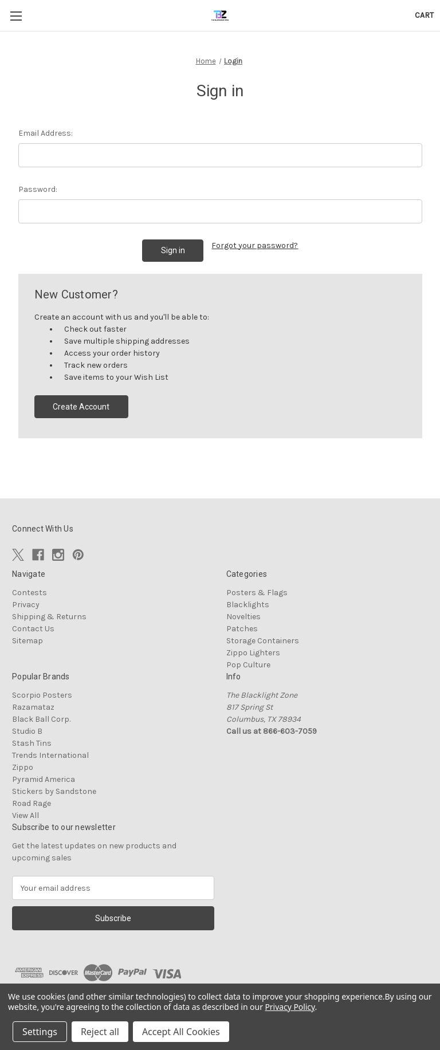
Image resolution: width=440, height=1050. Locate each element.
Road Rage (31, 803)
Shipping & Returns (49, 617)
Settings (39, 1031)
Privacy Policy (290, 1006)
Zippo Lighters (253, 653)
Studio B (27, 731)
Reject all (100, 1031)
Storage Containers (262, 641)
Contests (29, 592)
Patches (242, 629)
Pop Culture (248, 665)
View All (25, 815)
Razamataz (33, 707)
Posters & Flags (257, 592)
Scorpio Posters (42, 695)
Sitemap (27, 641)
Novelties (243, 617)
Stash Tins (32, 743)
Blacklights (247, 604)
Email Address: (45, 133)
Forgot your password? (254, 245)
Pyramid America (43, 779)
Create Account (81, 406)
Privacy (26, 604)
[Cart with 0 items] (424, 15)
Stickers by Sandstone (54, 791)
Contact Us (33, 629)
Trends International (50, 755)
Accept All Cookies (181, 1031)
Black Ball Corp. (41, 719)
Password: (37, 189)
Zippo (22, 767)
